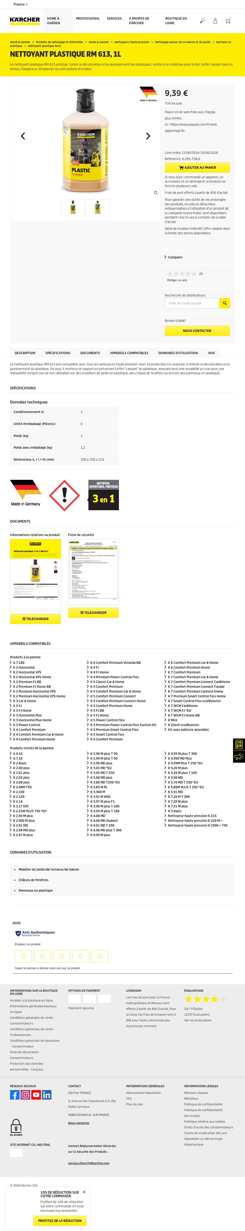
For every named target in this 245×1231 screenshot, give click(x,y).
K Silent (183, 725)
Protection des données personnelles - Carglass (26, 1066)
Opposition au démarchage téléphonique (203, 1141)
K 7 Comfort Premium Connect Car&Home (199, 682)
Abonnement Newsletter (143, 1093)
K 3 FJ (17, 706)
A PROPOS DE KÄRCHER (139, 21)
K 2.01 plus (21, 773)
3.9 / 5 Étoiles (193, 1009)
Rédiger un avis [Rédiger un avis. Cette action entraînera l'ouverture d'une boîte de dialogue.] (177, 280)
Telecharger (35, 619)
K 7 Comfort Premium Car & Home (193, 677)
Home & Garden (53, 21)
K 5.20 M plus (178, 768)
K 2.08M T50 (22, 787)
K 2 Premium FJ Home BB (32, 687)
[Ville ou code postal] (191, 303)
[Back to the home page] (27, 21)
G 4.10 (17, 754)
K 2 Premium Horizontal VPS (34, 691)
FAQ (129, 1098)
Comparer (175, 257)
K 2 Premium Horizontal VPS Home (39, 696)
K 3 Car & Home (24, 701)
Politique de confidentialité (203, 1104)
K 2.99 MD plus (101, 763)
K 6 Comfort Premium (106, 739)
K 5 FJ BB (97, 711)
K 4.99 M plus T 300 (182, 754)
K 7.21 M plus (178, 806)
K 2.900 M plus (24, 821)
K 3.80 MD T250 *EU (105, 782)
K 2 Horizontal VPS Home (32, 677)
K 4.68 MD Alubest (104, 821)
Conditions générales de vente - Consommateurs (32, 1020)
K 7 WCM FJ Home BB (184, 715)
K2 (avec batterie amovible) (188, 730)
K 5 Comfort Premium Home (111, 706)
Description (25, 353)
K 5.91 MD (175, 792)
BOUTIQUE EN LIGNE (176, 21)
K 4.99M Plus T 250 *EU (185, 763)
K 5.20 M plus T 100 (182, 773)
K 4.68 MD (97, 816)
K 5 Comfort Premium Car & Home (115, 691)
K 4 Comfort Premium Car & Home (38, 735)
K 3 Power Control (26, 725)
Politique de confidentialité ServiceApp (203, 1113)
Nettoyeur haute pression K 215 (192, 816)
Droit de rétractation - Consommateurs (25, 1055)
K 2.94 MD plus (24, 830)
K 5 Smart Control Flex (107, 735)
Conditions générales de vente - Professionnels (32, 1032)
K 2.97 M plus (23, 835)
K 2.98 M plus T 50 (103, 754)
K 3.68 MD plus (101, 778)
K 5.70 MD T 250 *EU (183, 782)
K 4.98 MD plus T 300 (106, 830)
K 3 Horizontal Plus (27, 715)
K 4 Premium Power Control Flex (114, 677)
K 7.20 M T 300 (179, 797)
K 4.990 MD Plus (180, 758)
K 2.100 (18, 792)
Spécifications (57, 353)
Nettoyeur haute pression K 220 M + (195, 821)
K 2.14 (17, 802)
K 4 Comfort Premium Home (34, 739)
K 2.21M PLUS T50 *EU (30, 811)
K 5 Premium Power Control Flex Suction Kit (123, 725)
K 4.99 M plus (100, 835)
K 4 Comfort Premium (29, 730)
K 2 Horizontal (24, 668)
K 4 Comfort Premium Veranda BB (115, 663)
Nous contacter (197, 331)
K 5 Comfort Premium (106, 687)
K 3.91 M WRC (100, 797)
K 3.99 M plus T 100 (104, 811)
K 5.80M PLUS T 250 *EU (186, 787)
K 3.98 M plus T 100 (104, 806)
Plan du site (134, 1104)
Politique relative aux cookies (204, 1121)
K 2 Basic (20, 763)
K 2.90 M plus (23, 816)
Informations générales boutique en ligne (33, 1009)
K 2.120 (18, 797)
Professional (88, 19)
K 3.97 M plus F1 (102, 802)
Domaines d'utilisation (178, 353)
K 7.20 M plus (178, 802)
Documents (90, 353)
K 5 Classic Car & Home (107, 682)
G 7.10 (17, 758)
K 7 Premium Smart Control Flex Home (197, 696)
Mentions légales (196, 1093)
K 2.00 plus (21, 768)
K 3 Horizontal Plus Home (32, 720)
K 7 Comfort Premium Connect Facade (196, 687)
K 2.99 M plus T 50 (103, 758)
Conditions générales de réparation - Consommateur (35, 1043)
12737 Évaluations (197, 1014)
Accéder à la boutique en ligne (31, 1000)
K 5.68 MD (175, 778)
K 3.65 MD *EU (101, 768)
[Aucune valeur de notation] (183, 273)
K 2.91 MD (20, 825)
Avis (211, 353)
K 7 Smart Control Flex (194, 701)
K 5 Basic (174, 811)
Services (114, 19)
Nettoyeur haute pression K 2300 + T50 (198, 825)
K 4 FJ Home (99, 672)
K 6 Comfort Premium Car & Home (193, 663)
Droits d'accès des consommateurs (208, 1127)
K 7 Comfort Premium (184, 672)
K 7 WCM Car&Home (183, 706)
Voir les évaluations (198, 1020)
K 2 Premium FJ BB (27, 682)
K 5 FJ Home (99, 715)
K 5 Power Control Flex (107, 720)
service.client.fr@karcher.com (88, 1163)
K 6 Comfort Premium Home (189, 668)
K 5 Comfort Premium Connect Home (118, 701)
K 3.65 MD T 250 (102, 773)
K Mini (172, 720)
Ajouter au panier (197, 168)
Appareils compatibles (129, 353)
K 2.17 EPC (21, 806)
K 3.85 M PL (98, 787)
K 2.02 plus (21, 778)
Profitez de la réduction (60, 1221)
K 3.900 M (97, 792)
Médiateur (191, 1098)
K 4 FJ (94, 668)
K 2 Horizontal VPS (27, 672)
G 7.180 (18, 663)
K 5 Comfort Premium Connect (113, 696)
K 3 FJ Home (22, 711)
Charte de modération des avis (205, 1133)
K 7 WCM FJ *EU (179, 711)
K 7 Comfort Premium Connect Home (195, 691)
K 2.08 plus (21, 782)
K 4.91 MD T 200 (102, 825)
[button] (23, 136)
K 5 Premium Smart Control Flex (114, 730)
